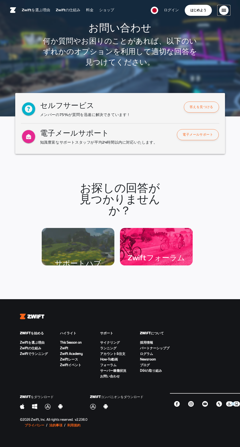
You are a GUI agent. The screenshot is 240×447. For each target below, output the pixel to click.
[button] (201, 107)
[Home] (13, 10)
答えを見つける (201, 107)
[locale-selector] (154, 10)
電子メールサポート (198, 135)
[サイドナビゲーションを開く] (224, 10)
